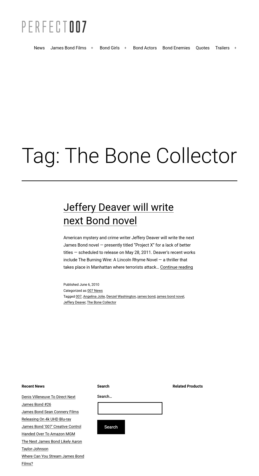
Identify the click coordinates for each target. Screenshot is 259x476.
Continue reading (176, 267)
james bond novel (170, 296)
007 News (95, 291)
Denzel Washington (121, 296)
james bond (146, 296)
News (39, 47)
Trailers (222, 47)
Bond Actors (145, 47)
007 (79, 296)
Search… (104, 396)
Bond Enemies (176, 47)
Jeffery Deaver (74, 302)
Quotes (203, 47)
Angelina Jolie (94, 296)
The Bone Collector (101, 302)
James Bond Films (68, 47)
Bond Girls (110, 47)
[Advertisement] (129, 105)
